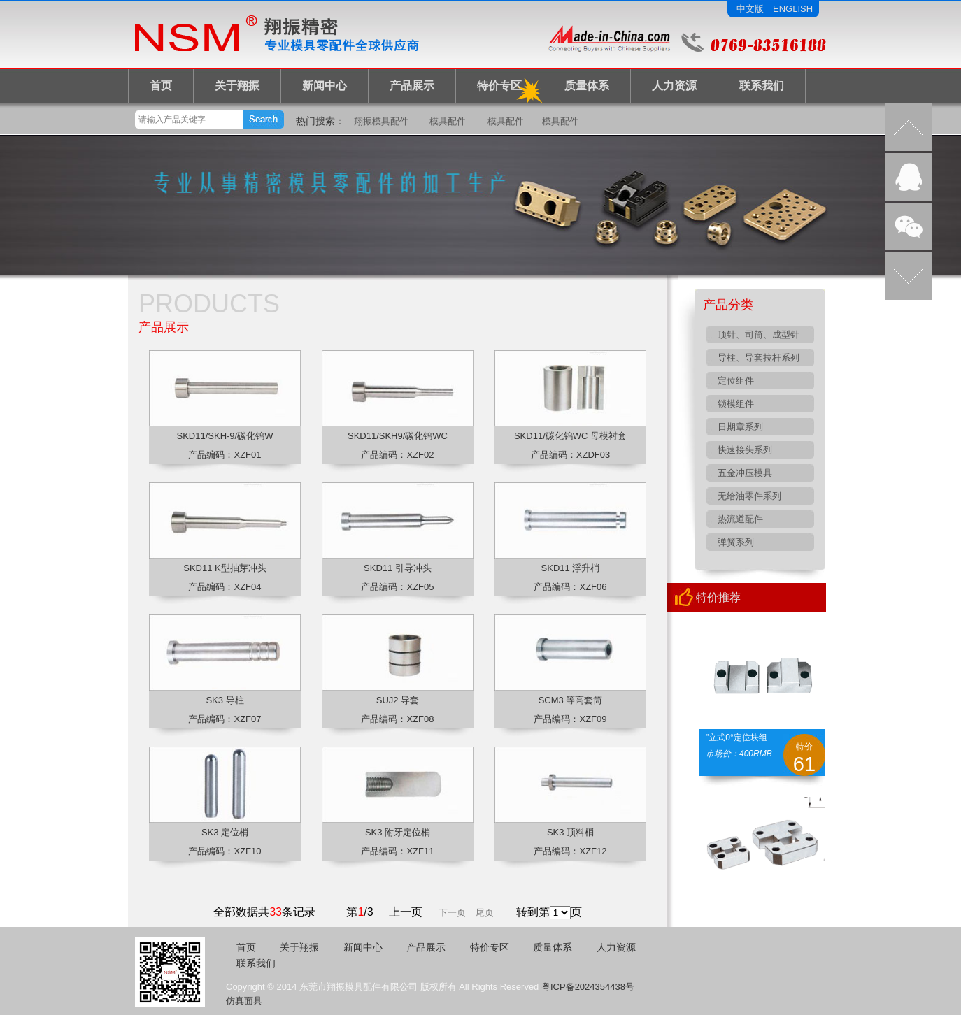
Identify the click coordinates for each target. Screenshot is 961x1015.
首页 (161, 86)
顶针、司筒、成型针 (758, 334)
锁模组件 (736, 403)
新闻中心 (324, 86)
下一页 (452, 912)
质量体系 (586, 86)
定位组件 (736, 380)
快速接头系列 (745, 450)
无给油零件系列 (749, 496)
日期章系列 (740, 427)
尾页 (485, 912)
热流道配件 (740, 519)
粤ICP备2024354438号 (587, 986)
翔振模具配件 (381, 121)
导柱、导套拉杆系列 (758, 357)
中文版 (750, 8)
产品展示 (412, 86)
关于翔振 (237, 86)
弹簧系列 (736, 542)
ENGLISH (793, 8)
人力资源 (674, 86)
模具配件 (447, 121)
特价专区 (499, 86)
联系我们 (761, 86)
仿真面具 (244, 1000)
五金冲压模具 (745, 473)
